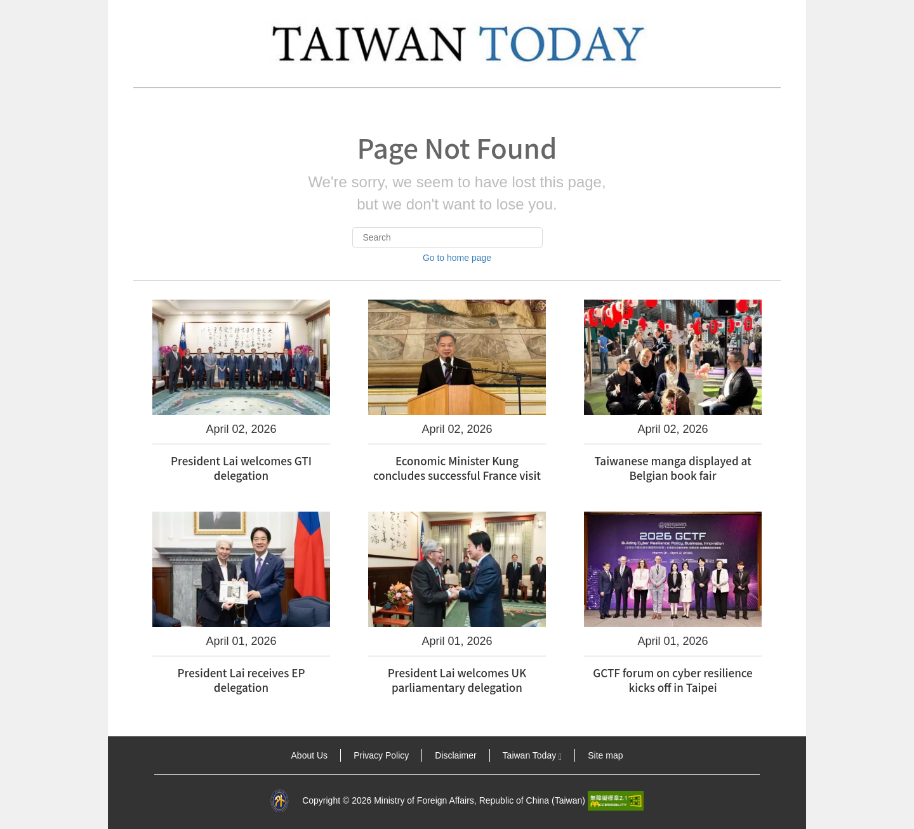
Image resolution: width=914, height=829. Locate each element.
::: (125, 755)
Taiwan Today (532, 755)
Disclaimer (455, 755)
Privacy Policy (381, 755)
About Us (309, 755)
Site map (605, 755)
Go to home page (457, 258)
